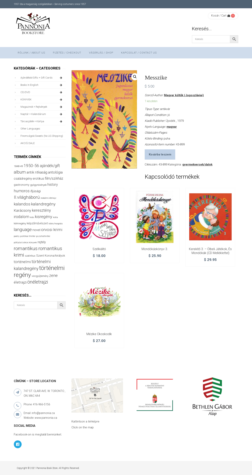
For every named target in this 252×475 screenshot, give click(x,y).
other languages (30, 128)
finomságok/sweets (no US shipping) (41, 135)
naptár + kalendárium (42, 114)
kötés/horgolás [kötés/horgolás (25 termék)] (56, 223)
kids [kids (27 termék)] (32, 217)
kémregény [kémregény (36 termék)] (20, 223)
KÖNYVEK (42, 99)
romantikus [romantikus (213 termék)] (26, 248)
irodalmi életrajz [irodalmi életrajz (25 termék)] (48, 198)
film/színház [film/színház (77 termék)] (54, 178)
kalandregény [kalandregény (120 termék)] (43, 204)
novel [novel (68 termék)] (36, 230)
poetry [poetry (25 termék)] (16, 236)
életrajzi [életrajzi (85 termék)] (20, 282)
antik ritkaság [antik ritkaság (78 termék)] (37, 172)
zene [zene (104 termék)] (53, 275)
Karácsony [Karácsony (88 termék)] (22, 210)
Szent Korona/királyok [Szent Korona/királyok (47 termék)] (50, 255)
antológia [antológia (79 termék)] (55, 172)
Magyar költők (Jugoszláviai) (184, 95)
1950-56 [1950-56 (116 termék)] (31, 165)
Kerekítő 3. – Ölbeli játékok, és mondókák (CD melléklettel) (210, 251)
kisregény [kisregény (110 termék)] (43, 216)
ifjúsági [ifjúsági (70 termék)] (35, 191)
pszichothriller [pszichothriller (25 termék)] (43, 236)
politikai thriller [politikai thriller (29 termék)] (27, 236)
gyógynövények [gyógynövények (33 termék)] (38, 184)
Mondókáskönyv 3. (155, 249)
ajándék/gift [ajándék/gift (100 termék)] (50, 166)
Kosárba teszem (160, 154)
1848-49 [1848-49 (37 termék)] (18, 166)
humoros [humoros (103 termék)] (22, 191)
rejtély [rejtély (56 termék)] (42, 242)
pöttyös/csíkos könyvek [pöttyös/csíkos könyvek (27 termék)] (25, 242)
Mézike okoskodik (99, 334)
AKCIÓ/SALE (27, 143)
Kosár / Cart (220, 15)
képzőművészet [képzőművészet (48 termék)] (37, 223)
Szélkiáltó (99, 249)
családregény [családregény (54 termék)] (23, 178)
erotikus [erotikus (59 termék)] (38, 178)
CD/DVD (42, 92)
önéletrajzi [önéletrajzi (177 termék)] (37, 282)
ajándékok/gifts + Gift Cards (42, 77)
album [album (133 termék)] (20, 172)
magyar (172, 126)
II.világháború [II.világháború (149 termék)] (27, 197)
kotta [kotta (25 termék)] (55, 217)
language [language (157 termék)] (23, 229)
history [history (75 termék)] (52, 184)
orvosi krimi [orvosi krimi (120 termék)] (51, 229)
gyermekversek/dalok (197, 164)
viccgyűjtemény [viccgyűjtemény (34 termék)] (40, 275)
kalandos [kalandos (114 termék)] (22, 204)
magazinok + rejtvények (42, 106)
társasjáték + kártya (42, 121)
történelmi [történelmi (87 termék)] (22, 262)
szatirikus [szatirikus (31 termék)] (30, 255)
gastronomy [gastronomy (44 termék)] (21, 184)
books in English (42, 85)
